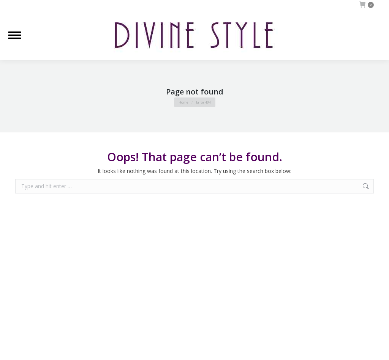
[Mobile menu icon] (15, 35)
